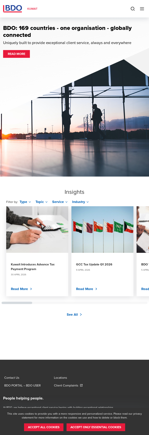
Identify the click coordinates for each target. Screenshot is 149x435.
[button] (16, 54)
